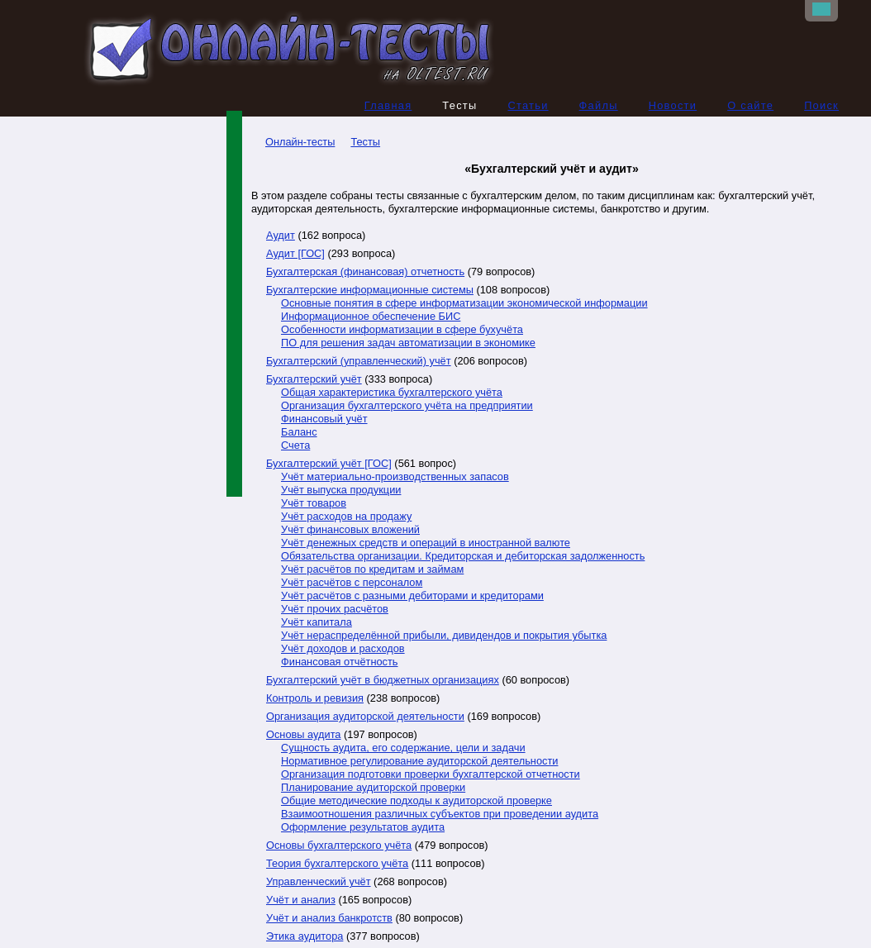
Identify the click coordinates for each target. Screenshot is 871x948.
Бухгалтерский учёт (314, 380)
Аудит (280, 236)
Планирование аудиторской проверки (373, 788)
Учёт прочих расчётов (334, 609)
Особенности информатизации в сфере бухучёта (402, 330)
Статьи (527, 106)
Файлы (598, 106)
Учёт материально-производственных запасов (395, 477)
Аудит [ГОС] (295, 254)
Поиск (821, 106)
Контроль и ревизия (315, 699)
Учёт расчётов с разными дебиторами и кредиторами (412, 596)
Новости (673, 106)
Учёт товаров (313, 504)
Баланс (299, 432)
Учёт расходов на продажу (346, 517)
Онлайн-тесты (293, 142)
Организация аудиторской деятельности (365, 717)
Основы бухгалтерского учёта (339, 846)
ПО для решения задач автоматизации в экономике (408, 343)
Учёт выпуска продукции (341, 490)
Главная (388, 106)
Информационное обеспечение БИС (370, 317)
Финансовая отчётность (339, 662)
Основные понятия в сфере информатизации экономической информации (464, 304)
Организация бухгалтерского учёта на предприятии (407, 406)
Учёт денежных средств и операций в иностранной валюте (425, 543)
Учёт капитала (316, 623)
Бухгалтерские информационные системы (370, 290)
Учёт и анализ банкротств (329, 918)
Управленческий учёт (318, 882)
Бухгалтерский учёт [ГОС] (329, 464)
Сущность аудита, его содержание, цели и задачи (403, 748)
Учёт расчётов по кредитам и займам (372, 570)
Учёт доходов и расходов (343, 649)
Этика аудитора (304, 937)
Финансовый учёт (324, 419)
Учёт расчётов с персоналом (351, 583)
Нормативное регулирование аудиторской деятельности (419, 761)
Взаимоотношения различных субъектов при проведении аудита (439, 814)
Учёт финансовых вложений (350, 530)
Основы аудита (303, 735)
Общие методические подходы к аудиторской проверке (416, 801)
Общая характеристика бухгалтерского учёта (391, 393)
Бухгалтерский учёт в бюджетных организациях (382, 680)
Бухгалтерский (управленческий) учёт (358, 361)
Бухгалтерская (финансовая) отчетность (365, 272)
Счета (295, 446)
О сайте (750, 106)
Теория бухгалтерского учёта (337, 864)
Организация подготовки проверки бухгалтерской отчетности (430, 775)
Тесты (365, 142)
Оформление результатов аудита (363, 828)
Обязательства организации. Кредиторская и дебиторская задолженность (463, 556)
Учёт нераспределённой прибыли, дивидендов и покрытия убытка (444, 636)
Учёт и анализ (301, 900)
